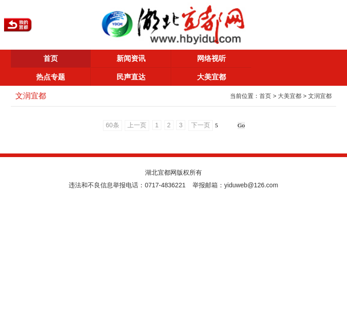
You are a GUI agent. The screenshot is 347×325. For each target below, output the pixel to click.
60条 (112, 125)
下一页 (200, 125)
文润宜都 (320, 96)
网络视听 (211, 58)
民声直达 (131, 77)
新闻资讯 (131, 58)
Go (241, 125)
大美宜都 (211, 77)
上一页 (136, 125)
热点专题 (50, 77)
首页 (50, 58)
